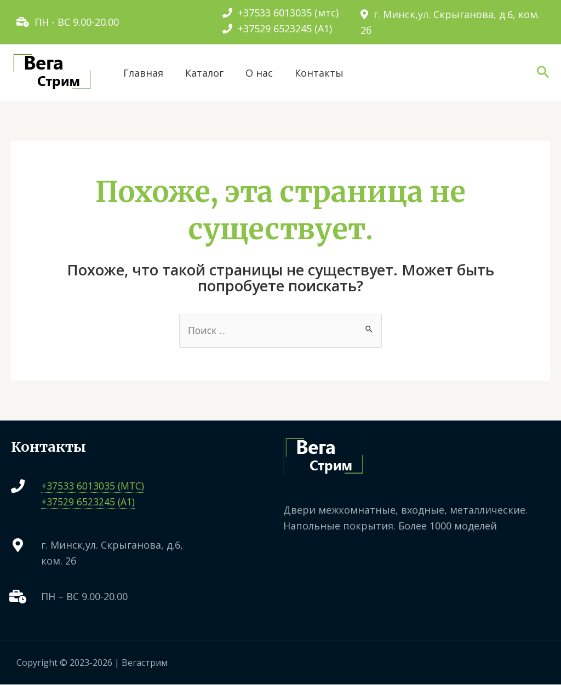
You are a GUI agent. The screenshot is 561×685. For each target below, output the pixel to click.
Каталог (204, 72)
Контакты (319, 72)
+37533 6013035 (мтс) (280, 12)
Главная (143, 72)
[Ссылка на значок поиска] (544, 73)
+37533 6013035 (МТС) (93, 486)
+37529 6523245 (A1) (277, 28)
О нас (259, 72)
